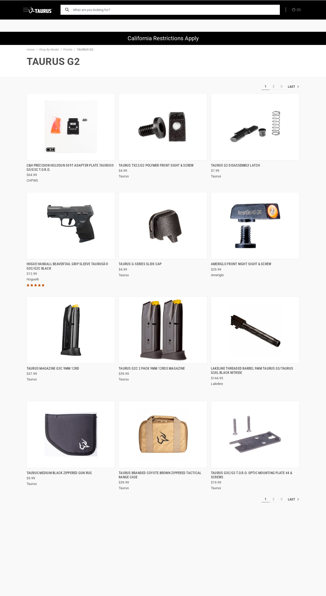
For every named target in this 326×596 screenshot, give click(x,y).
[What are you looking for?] (178, 10)
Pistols (67, 49)
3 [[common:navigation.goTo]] (281, 86)
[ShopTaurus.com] (46, 10)
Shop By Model (49, 49)
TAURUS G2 (85, 49)
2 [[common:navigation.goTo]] (273, 86)
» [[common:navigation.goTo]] (294, 87)
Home (31, 49)
